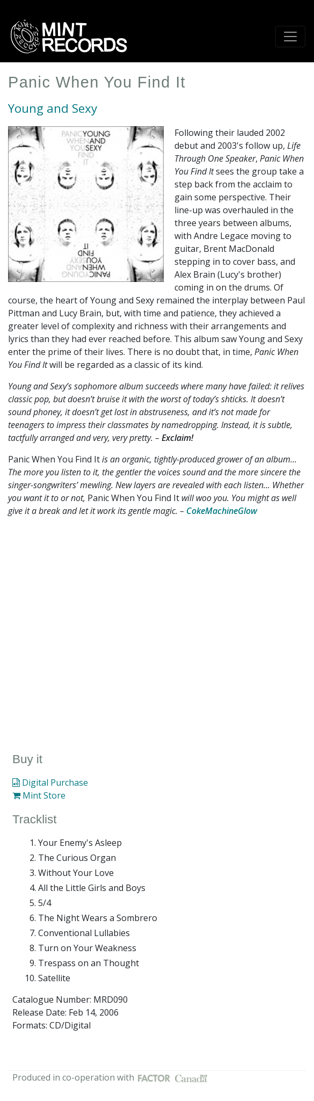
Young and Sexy (52, 108)
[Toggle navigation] (290, 36)
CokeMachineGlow (221, 511)
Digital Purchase (50, 782)
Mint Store (38, 795)
